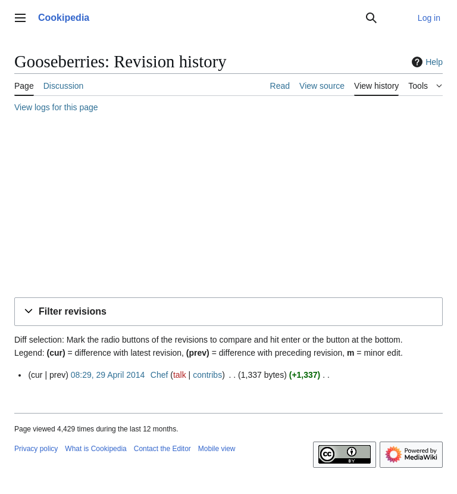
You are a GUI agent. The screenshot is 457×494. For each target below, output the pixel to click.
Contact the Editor (162, 449)
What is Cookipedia (95, 449)
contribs (207, 375)
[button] (228, 312)
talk (179, 375)
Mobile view (217, 449)
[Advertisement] (228, 206)
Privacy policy (36, 449)
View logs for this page (56, 107)
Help (426, 62)
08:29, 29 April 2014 (108, 375)
